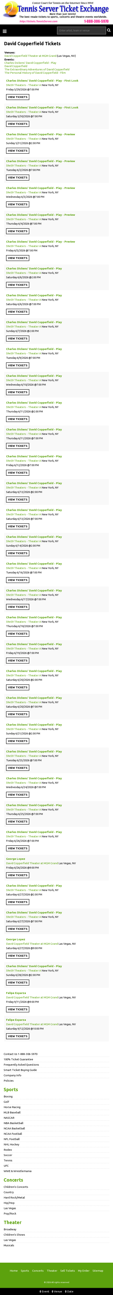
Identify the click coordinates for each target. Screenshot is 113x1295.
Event (44, 1291)
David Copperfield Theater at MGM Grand (30, 55)
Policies (9, 1080)
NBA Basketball (13, 1123)
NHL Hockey (11, 1144)
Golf (6, 1101)
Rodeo (8, 1149)
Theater (13, 1222)
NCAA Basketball (14, 1128)
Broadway (10, 1229)
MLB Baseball (12, 1112)
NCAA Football (13, 1133)
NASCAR (9, 1117)
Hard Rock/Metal (14, 1197)
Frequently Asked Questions (21, 1064)
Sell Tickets (67, 1270)
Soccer (8, 1155)
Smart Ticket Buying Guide (20, 1070)
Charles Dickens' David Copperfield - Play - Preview (40, 134)
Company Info (12, 1075)
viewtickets (17, 97)
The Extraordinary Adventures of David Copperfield (36, 69)
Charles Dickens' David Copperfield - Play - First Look (42, 80)
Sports (11, 1089)
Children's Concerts (16, 1186)
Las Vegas (10, 1208)
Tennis (8, 1160)
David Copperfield (15, 66)
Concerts (13, 1180)
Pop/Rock (10, 1213)
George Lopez (15, 858)
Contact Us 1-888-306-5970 (20, 1054)
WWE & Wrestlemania (17, 1171)
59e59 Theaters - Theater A (23, 85)
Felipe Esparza (16, 992)
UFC (6, 1165)
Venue (57, 1291)
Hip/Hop (9, 1202)
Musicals (9, 1245)
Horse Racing (12, 1107)
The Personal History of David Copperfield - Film (35, 72)
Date (69, 1291)
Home (14, 1270)
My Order (83, 1270)
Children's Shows (14, 1234)
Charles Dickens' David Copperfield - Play (30, 62)
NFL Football (12, 1139)
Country (9, 1192)
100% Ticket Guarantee (18, 1059)
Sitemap (98, 1270)
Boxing (8, 1096)
